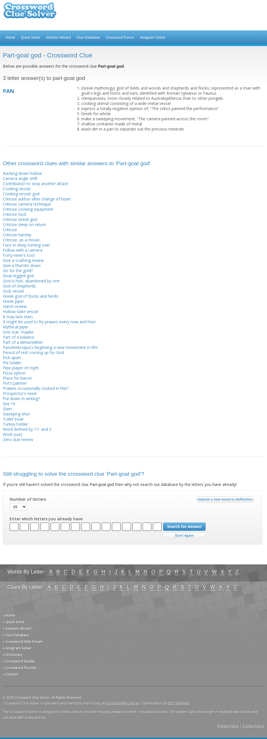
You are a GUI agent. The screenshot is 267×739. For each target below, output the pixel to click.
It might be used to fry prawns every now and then (49, 321)
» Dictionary (12, 654)
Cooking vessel (16, 188)
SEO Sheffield (178, 703)
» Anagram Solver (17, 648)
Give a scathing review (23, 260)
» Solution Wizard (17, 628)
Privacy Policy (228, 726)
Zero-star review (18, 439)
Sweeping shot (16, 414)
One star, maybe (18, 332)
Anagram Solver (152, 38)
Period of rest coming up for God (33, 352)
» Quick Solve (14, 622)
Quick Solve (30, 38)
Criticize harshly (17, 234)
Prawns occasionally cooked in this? (35, 388)
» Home (9, 615)
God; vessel (13, 291)
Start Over (184, 536)
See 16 (9, 403)
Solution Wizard (58, 38)
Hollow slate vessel (20, 311)
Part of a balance (18, 337)
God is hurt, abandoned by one (31, 280)
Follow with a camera (22, 250)
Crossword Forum (120, 38)
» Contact (10, 674)
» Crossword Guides (19, 661)
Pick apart (12, 357)
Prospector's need (19, 393)
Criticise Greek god (20, 219)
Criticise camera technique (27, 204)
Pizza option (14, 373)
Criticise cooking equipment (28, 209)
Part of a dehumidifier (23, 342)
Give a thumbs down (22, 265)
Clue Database (88, 38)
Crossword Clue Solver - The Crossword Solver (30, 12)
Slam (7, 408)
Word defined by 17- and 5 (27, 429)
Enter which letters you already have (46, 518)
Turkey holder (15, 424)
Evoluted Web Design (123, 703)
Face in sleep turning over (26, 245)
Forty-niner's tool (18, 255)
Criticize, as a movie (21, 240)
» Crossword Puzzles (20, 667)
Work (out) (12, 434)
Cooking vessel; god (21, 193)
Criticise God (14, 214)
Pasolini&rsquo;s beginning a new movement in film (50, 347)
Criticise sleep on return (24, 224)
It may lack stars (18, 316)
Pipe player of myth (21, 367)
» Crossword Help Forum (23, 641)
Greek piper (13, 301)
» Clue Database (16, 635)
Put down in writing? (21, 398)
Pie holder (12, 362)
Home (10, 38)
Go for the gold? (18, 270)
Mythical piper (15, 327)
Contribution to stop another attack (35, 183)
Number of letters (28, 499)
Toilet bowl (13, 419)
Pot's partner (15, 383)
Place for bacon (17, 378)
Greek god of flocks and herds (30, 296)
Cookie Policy (253, 726)
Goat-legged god (18, 275)
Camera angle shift (20, 178)
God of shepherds (19, 286)
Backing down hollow (22, 173)
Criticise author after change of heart (37, 199)
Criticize (10, 229)
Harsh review (15, 306)
